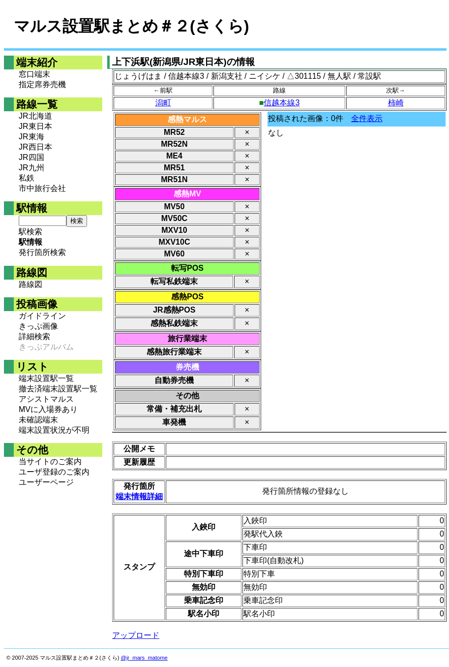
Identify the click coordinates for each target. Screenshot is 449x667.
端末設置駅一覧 (46, 378)
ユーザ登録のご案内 (54, 472)
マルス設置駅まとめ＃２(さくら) (131, 26)
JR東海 (31, 136)
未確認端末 (38, 419)
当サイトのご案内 (50, 461)
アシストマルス (46, 399)
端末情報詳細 (139, 496)
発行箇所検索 (42, 252)
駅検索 (30, 231)
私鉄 (26, 178)
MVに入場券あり (48, 409)
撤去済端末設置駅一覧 (58, 388)
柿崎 (396, 102)
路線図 (30, 284)
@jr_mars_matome (144, 658)
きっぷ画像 (38, 326)
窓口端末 (34, 74)
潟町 (163, 102)
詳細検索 (34, 336)
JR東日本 (35, 126)
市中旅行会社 (42, 188)
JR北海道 (35, 116)
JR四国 (31, 157)
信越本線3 (281, 102)
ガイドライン (42, 316)
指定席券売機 (42, 84)
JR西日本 (35, 147)
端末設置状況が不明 (54, 430)
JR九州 (31, 167)
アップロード (135, 635)
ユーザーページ (46, 482)
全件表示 (367, 118)
